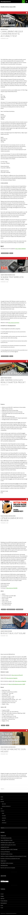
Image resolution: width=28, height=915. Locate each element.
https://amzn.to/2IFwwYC (17, 675)
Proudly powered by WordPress (11, 913)
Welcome (4, 803)
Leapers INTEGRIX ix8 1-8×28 (6, 840)
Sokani (11, 253)
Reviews (2, 801)
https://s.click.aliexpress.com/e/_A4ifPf (16, 684)
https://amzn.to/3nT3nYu (13, 322)
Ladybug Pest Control (5, 847)
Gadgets (2, 274)
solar (7, 725)
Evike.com (3, 609)
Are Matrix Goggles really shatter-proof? (13, 381)
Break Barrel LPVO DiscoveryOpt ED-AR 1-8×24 (10, 858)
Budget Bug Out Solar (13, 633)
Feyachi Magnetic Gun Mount (13, 750)
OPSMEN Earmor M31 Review (12, 519)
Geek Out (2, 898)
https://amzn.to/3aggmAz (11, 678)
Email (3, 813)
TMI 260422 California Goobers (7, 863)
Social (13, 274)
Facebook (4, 818)
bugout (3, 725)
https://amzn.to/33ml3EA (11, 588)
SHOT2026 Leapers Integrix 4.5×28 (7, 842)
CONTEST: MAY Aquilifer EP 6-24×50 (8, 844)
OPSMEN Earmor (20, 609)
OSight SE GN (3, 835)
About (2, 799)
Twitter (3, 820)
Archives (2, 880)
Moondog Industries (6, 1)
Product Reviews (8, 274)
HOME (2, 796)
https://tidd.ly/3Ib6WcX (20, 248)
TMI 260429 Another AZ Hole (6, 854)
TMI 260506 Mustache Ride (6, 838)
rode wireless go (5, 253)
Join (1, 808)
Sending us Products (6, 806)
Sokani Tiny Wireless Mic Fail (12, 278)
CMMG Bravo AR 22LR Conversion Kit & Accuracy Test (12, 33)
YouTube (4, 815)
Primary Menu (26, 1)
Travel (2, 907)
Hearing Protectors (11, 609)
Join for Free (3, 913)
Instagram (4, 822)
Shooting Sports (4, 29)
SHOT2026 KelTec (4, 865)
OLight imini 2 (3, 860)
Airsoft (2, 377)
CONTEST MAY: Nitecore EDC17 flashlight (9, 849)
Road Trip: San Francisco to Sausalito (8, 867)
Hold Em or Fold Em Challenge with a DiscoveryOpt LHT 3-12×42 (13, 856)
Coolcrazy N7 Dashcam (5, 851)
